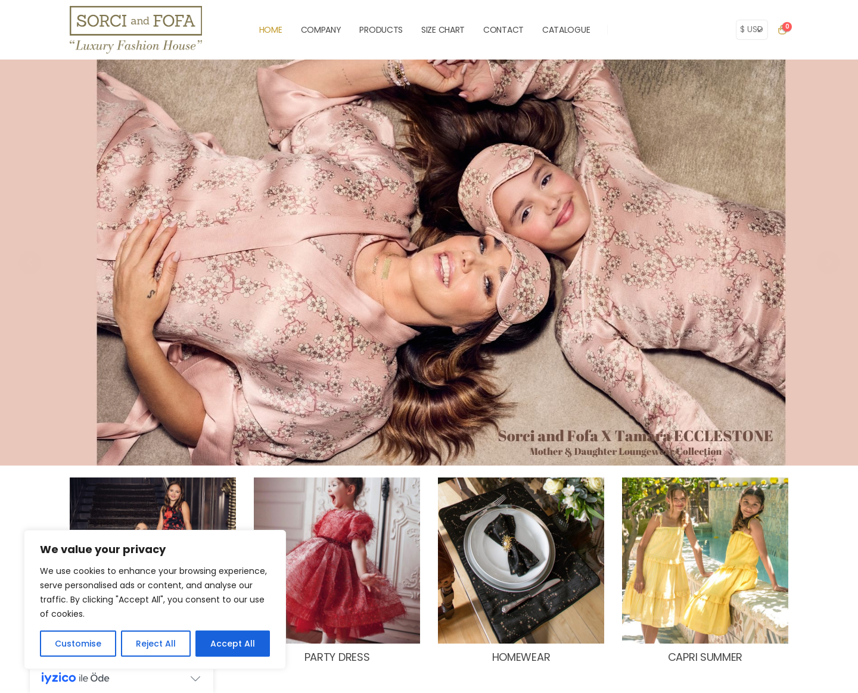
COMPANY (321, 30)
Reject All (156, 644)
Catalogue (566, 30)
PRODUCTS (381, 30)
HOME (270, 30)
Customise (78, 644)
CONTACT (503, 30)
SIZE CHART (443, 30)
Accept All (232, 644)
